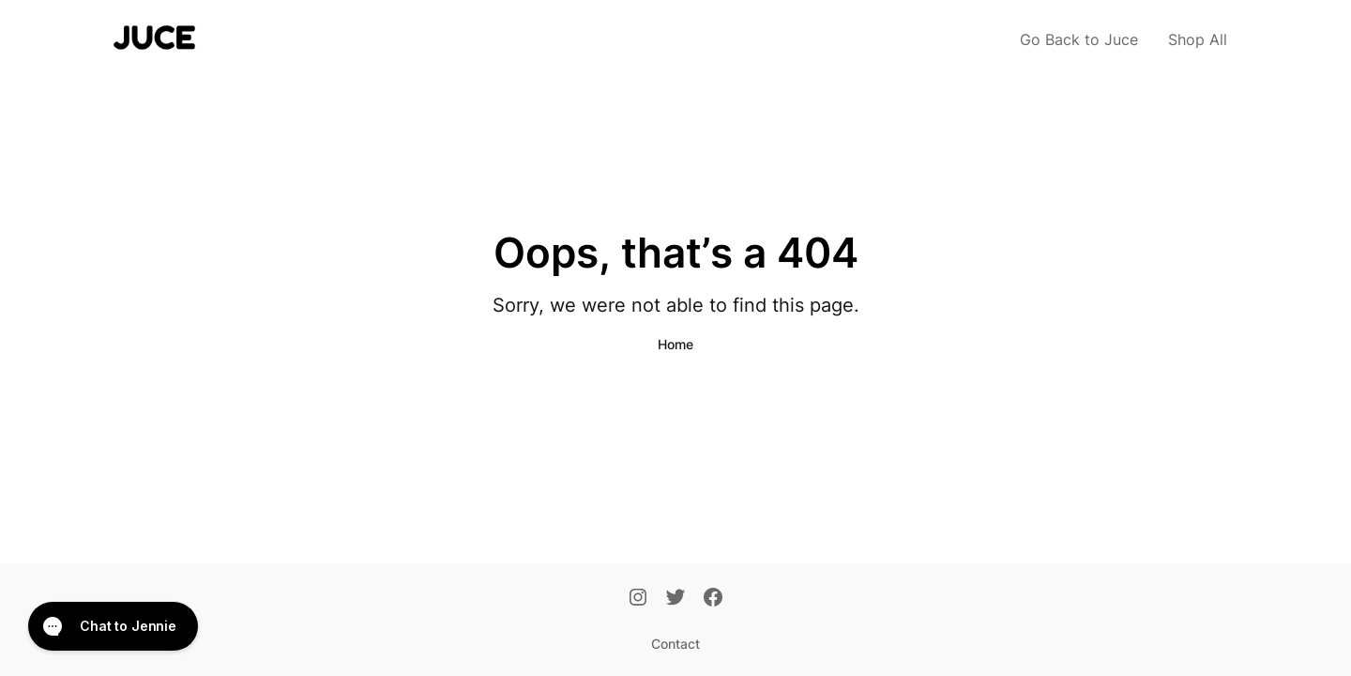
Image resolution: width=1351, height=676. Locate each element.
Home (675, 344)
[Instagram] (638, 599)
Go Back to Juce (1079, 39)
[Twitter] (675, 599)
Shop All (1197, 39)
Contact (675, 644)
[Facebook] (713, 599)
